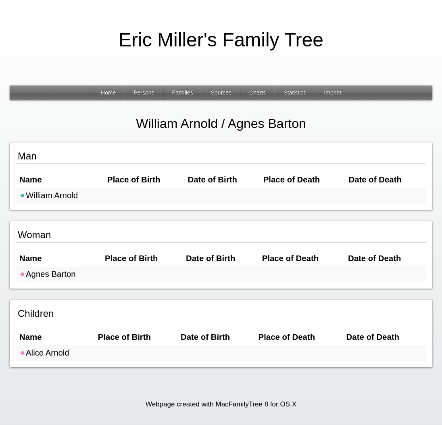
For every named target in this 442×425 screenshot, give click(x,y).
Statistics (295, 92)
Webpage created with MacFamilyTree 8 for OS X (221, 404)
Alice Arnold (44, 352)
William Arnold (48, 195)
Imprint (332, 92)
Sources (221, 92)
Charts (257, 92)
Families (182, 92)
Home (108, 92)
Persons (143, 92)
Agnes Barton (47, 274)
